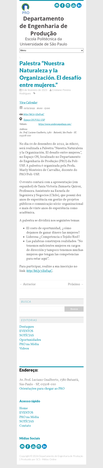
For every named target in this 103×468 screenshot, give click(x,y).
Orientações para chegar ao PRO (42, 389)
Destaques (26, 327)
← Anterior (27, 284)
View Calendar (28, 103)
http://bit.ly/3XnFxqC (31, 114)
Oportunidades (30, 340)
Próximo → (76, 284)
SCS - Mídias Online (46, 459)
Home (23, 408)
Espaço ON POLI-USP (34, 120)
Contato (25, 426)
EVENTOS (26, 331)
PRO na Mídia (29, 344)
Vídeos (24, 349)
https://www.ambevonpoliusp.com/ (54, 124)
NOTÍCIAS (26, 335)
